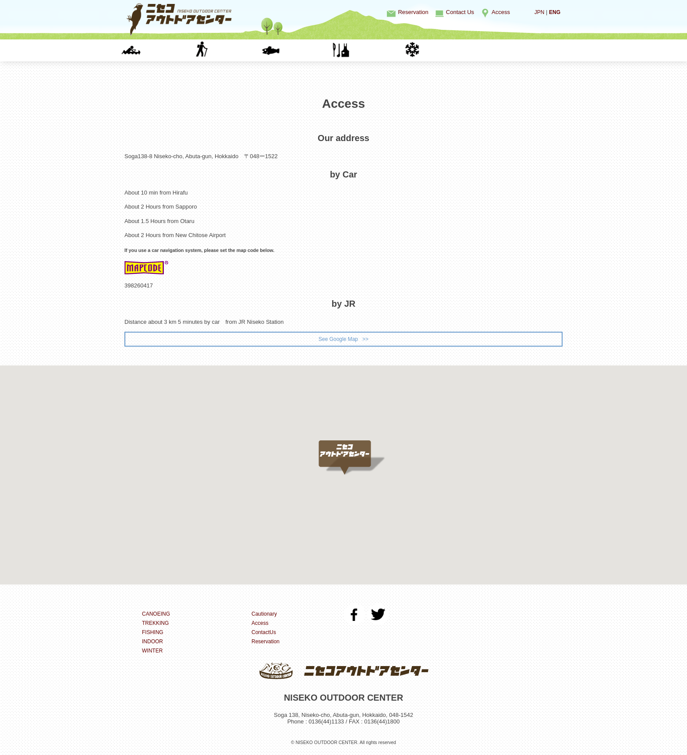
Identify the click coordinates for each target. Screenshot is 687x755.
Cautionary (265, 615)
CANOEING (159, 50)
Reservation (413, 12)
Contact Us (460, 12)
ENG (554, 12)
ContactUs (264, 633)
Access (501, 12)
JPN (538, 12)
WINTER (440, 50)
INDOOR (370, 50)
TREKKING (229, 50)
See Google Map (338, 339)
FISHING (299, 50)
